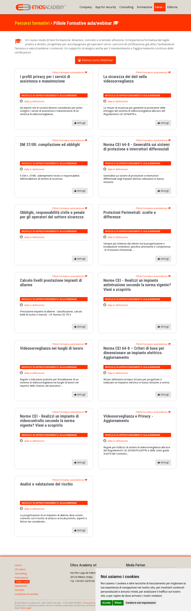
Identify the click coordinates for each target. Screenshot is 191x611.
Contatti (19, 590)
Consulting (126, 7)
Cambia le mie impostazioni (141, 602)
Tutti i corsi (22, 581)
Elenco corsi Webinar (95, 60)
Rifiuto (118, 602)
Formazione (144, 7)
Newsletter (21, 585)
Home (18, 565)
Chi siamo (20, 569)
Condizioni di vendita (26, 594)
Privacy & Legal (90, 602)
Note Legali (25, 608)
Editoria (172, 7)
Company (86, 7)
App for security (105, 7)
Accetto (106, 602)
